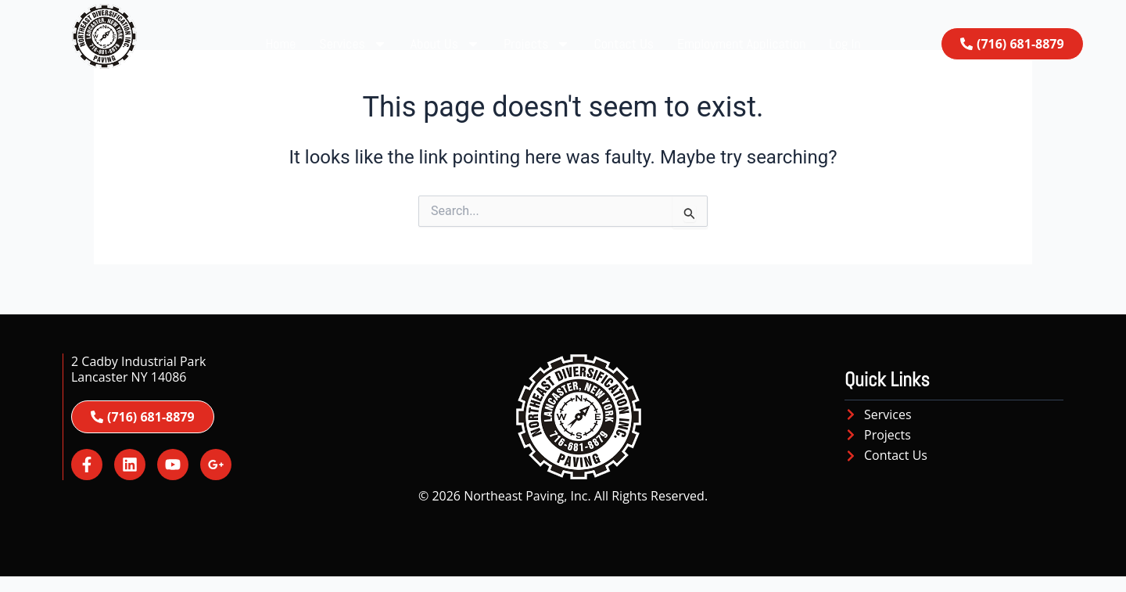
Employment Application (741, 43)
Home (280, 43)
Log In (844, 43)
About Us (445, 44)
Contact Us (623, 43)
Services (353, 44)
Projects (537, 44)
